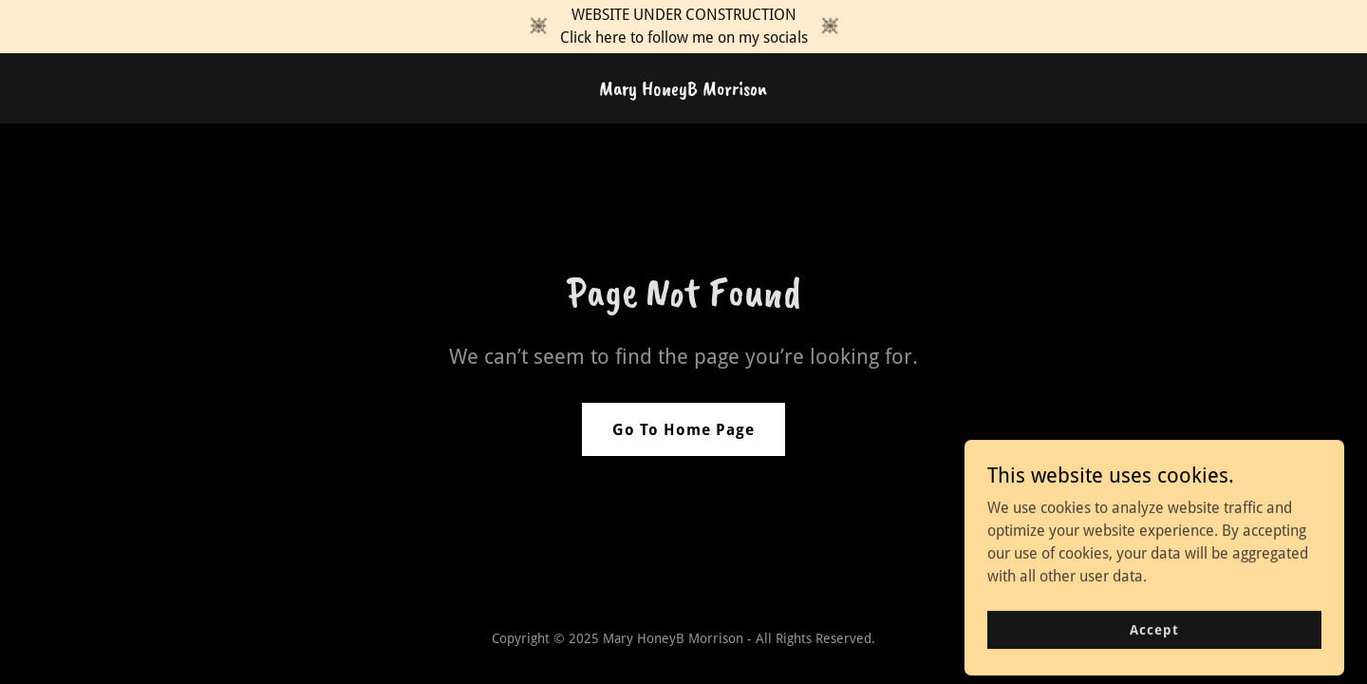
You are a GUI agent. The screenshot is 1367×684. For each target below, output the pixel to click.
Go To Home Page (683, 430)
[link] (683, 90)
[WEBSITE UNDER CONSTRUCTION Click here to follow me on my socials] (683, 26)
